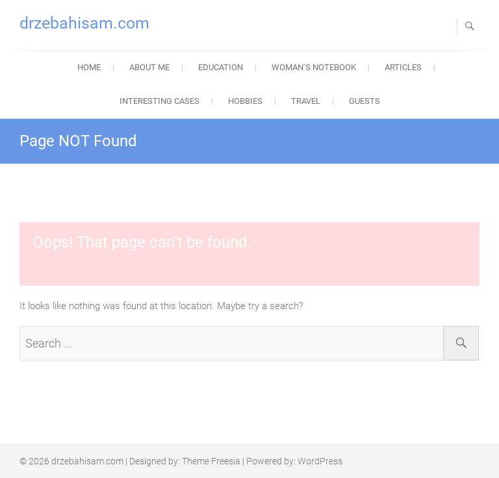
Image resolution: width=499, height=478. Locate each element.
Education (220, 67)
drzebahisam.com (84, 23)
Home (89, 67)
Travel (305, 101)
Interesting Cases (159, 101)
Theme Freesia (211, 461)
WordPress (320, 461)
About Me (149, 67)
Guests (364, 101)
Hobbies (245, 101)
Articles (403, 67)
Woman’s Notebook (314, 67)
